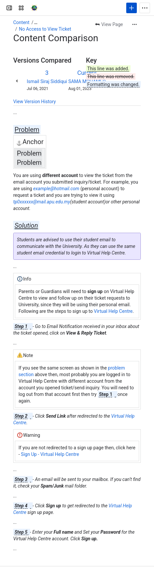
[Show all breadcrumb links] (35, 22)
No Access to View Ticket (45, 29)
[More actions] (134, 24)
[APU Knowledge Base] (34, 8)
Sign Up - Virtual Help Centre (50, 454)
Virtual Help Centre (113, 311)
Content (21, 22)
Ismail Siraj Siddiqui (47, 81)
